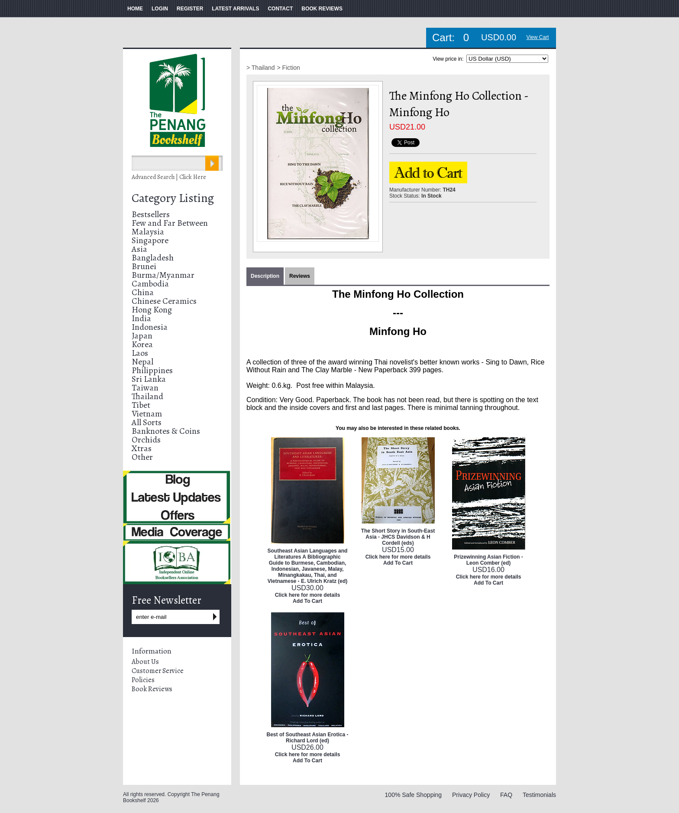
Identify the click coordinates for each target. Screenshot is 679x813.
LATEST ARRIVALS (235, 9)
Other (142, 457)
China (143, 292)
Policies (143, 680)
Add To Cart (307, 601)
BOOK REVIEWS (322, 9)
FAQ (506, 794)
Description (265, 276)
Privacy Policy (471, 794)
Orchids (146, 440)
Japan (142, 335)
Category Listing (173, 198)
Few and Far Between (170, 223)
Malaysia (148, 231)
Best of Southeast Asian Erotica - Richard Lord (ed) (308, 738)
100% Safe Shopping (413, 794)
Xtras (142, 448)
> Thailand (260, 67)
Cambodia (150, 283)
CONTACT (280, 9)
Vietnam (147, 414)
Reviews (299, 276)
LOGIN (160, 9)
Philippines (152, 370)
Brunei (144, 266)
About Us (145, 662)
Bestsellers (151, 214)
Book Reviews (152, 689)
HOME (135, 9)
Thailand (147, 396)
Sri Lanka (149, 379)
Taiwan (145, 387)
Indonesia (150, 327)
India (141, 318)
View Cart (538, 37)
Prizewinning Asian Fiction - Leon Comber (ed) (488, 560)
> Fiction (288, 67)
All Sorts (147, 422)
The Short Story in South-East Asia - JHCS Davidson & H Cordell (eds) (398, 537)
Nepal (142, 361)
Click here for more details (307, 595)
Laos (140, 353)
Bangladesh (153, 257)
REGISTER (190, 9)
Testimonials (539, 794)
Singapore (150, 240)
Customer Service (158, 671)
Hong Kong (152, 309)
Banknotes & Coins (166, 431)
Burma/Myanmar (163, 275)
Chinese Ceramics (164, 301)
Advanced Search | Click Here (169, 177)
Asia (139, 249)
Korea (142, 344)
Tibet (141, 405)
